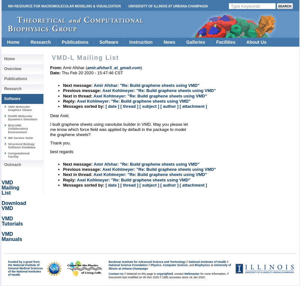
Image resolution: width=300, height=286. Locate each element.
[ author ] (169, 106)
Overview (12, 69)
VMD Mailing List (10, 188)
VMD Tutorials (12, 221)
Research (41, 42)
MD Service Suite (20, 138)
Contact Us (116, 273)
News (170, 42)
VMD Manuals (12, 236)
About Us (256, 42)
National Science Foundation (128, 265)
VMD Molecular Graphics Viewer (20, 108)
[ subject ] (149, 106)
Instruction (140, 42)
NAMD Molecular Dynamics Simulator (23, 117)
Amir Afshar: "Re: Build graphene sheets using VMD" (146, 85)
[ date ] (112, 106)
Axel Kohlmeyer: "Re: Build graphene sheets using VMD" (159, 90)
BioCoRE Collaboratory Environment (18, 129)
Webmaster (191, 273)
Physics (156, 265)
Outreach (12, 164)
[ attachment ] (193, 106)
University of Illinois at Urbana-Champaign (168, 6)
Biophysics (202, 265)
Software (108, 42)
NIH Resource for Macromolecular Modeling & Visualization (64, 6)
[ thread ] (129, 106)
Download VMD (14, 205)
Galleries (195, 42)
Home (13, 42)
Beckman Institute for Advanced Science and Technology (147, 261)
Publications (75, 42)
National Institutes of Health (207, 261)
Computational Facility (19, 155)
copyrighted (165, 273)
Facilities (225, 42)
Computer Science (175, 265)
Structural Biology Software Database (21, 145)
